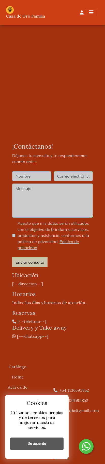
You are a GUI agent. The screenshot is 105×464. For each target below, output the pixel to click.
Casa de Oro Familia (25, 16)
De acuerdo (37, 444)
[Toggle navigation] (91, 12)
